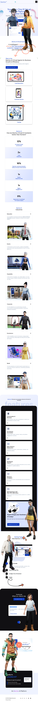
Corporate (19, 304)
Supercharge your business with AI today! (18, 516)
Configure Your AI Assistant (13, 574)
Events (19, 244)
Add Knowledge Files (12, 570)
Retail (19, 363)
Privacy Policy (8, 699)
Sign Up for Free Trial (19, 20)
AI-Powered (19, 432)
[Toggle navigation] (36, 2)
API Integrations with (19, 492)
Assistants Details (11, 563)
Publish (9, 577)
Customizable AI (19, 417)
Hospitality (19, 274)
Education (19, 214)
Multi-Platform (19, 447)
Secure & (19, 477)
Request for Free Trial (12, 67)
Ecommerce (19, 333)
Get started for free (19, 599)
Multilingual (19, 462)
